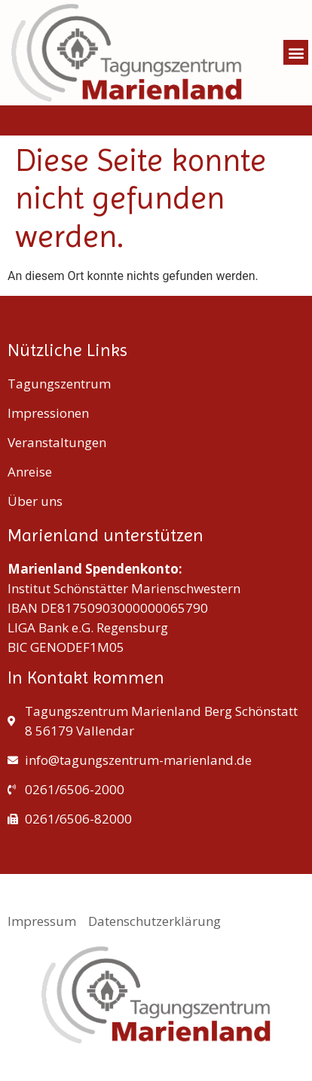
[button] (295, 52)
